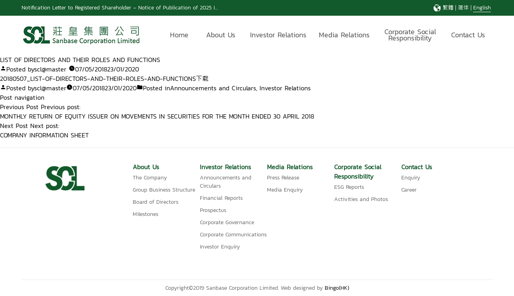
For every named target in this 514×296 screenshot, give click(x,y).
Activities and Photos (361, 199)
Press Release (283, 178)
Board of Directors (155, 202)
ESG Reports (349, 187)
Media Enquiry (285, 190)
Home (179, 34)
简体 (463, 8)
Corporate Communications (233, 234)
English (482, 8)
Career (409, 190)
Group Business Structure (164, 190)
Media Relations (344, 34)
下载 (202, 78)
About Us (220, 34)
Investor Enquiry (220, 247)
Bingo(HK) (337, 288)
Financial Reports (221, 198)
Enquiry (410, 178)
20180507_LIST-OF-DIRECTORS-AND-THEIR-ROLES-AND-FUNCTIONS (98, 78)
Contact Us (468, 34)
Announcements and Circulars (213, 88)
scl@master (50, 69)
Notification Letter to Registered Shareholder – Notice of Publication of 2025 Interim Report (135, 8)
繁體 (448, 8)
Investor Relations (278, 34)
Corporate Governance (227, 222)
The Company (150, 178)
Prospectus (213, 210)
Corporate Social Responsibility (410, 36)
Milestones (145, 214)
